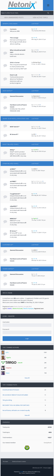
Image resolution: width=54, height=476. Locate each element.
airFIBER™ (13, 181)
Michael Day (36, 62)
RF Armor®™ (14, 134)
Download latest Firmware (11, 390)
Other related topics (10, 163)
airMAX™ (13, 169)
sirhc (34, 29)
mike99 (35, 149)
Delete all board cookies (19, 461)
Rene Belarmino (37, 181)
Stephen (8, 368)
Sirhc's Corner (15, 62)
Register (11, 316)
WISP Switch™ (7, 91)
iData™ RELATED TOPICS (10, 144)
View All (27, 378)
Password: (6, 329)
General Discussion (10, 23)
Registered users (39, 308)
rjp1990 (35, 50)
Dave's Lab (13, 75)
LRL (34, 134)
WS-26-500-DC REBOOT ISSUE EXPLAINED (15, 395)
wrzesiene (36, 75)
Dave (7, 373)
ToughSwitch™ (15, 194)
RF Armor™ (13, 231)
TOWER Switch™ (8, 269)
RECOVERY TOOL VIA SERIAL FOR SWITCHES (16, 405)
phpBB (21, 471)
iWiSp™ (12, 150)
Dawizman (36, 96)
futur (34, 274)
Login (5, 316)
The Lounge (14, 38)
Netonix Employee (28, 308)
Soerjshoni (47, 443)
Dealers (9, 308)
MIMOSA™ (13, 219)
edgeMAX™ (14, 206)
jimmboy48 (36, 104)
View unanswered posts (13, 17)
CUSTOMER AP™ (8, 245)
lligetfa (35, 218)
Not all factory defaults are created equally (16, 410)
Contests (13, 29)
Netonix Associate (17, 308)
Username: (6, 322)
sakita (34, 169)
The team (5, 461)
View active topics (40, 17)
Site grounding (7, 400)
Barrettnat (36, 126)
